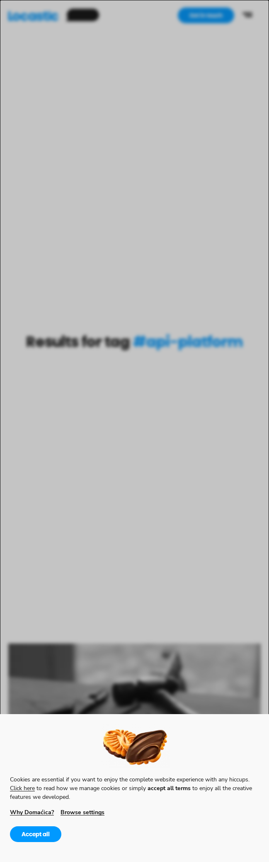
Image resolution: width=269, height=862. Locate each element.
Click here (22, 788)
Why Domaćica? (32, 812)
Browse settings (82, 812)
